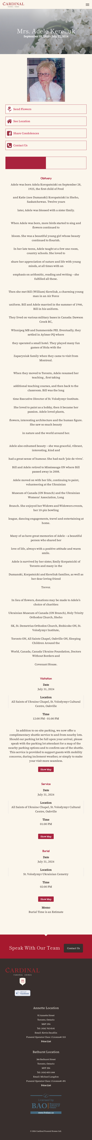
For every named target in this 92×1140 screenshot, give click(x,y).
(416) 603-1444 (48, 1072)
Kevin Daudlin (49, 1032)
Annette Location (46, 1008)
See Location (21, 121)
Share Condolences (26, 133)
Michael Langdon (49, 1076)
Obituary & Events (25, 163)
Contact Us (20, 145)
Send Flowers (22, 109)
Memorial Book (66, 163)
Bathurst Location (46, 1052)
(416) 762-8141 (48, 1028)
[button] (87, 4)
